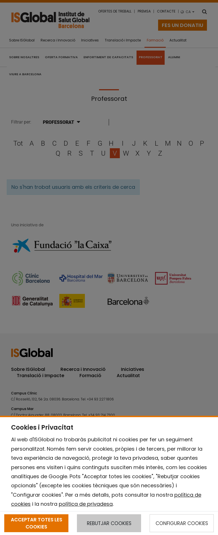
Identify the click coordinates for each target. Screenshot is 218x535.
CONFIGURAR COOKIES (182, 523)
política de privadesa (86, 503)
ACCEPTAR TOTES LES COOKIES (36, 523)
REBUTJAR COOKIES (109, 523)
